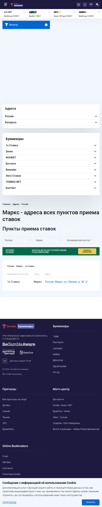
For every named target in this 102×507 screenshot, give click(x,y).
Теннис (6, 417)
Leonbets (57, 348)
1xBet (56, 336)
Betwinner (58, 360)
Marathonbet (59, 366)
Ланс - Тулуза (60, 417)
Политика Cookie (11, 474)
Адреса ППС (8, 486)
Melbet (56, 354)
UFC (4, 423)
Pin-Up (56, 372)
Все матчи (58, 399)
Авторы (6, 462)
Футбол (6, 405)
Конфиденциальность (14, 480)
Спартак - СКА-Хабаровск (66, 423)
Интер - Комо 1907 (62, 405)
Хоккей (6, 411)
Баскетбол (8, 429)
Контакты (7, 468)
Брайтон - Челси (61, 411)
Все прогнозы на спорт (14, 399)
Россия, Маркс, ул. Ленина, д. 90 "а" (66, 281)
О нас (5, 456)
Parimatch (58, 342)
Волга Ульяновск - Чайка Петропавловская (76, 429)
